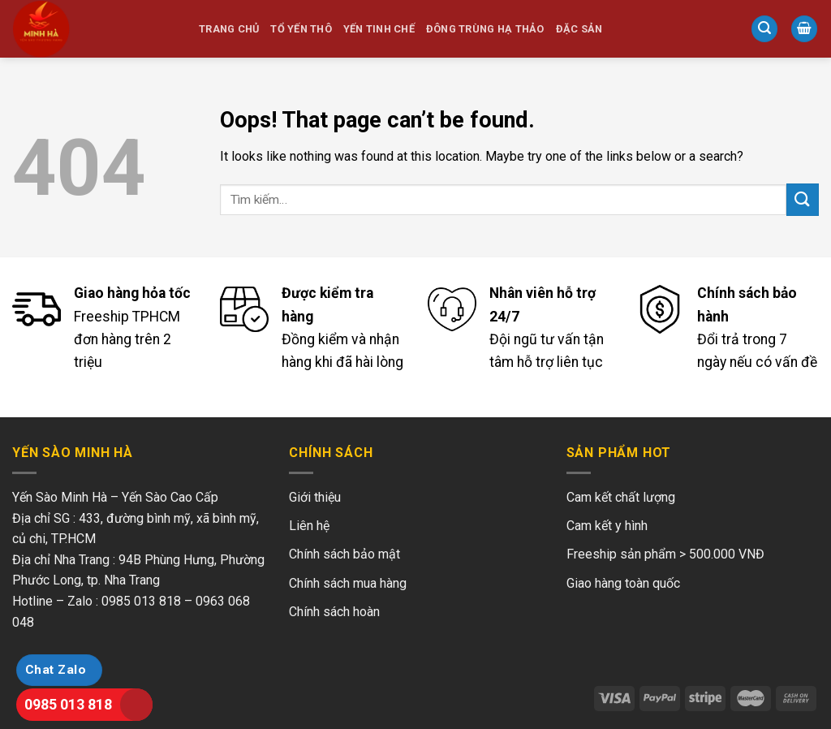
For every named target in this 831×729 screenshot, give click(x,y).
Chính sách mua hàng (348, 583)
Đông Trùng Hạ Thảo (485, 29)
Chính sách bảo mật (344, 554)
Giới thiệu (315, 497)
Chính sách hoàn (334, 611)
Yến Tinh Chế (379, 29)
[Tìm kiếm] (764, 28)
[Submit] (802, 199)
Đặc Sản (579, 29)
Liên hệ (309, 525)
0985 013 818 (68, 704)
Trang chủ (229, 29)
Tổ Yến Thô (301, 29)
